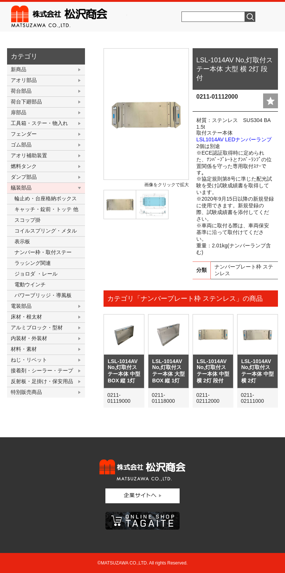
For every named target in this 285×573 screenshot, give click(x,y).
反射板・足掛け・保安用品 (42, 381)
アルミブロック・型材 (37, 327)
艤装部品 (21, 188)
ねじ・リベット (29, 360)
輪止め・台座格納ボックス (45, 198)
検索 (250, 16)
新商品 (18, 69)
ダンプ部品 (24, 177)
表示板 (22, 241)
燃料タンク (24, 166)
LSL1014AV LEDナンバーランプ (234, 139)
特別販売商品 (26, 392)
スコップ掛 (27, 220)
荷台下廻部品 (26, 102)
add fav (270, 100)
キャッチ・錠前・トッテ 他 (46, 209)
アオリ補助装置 (29, 155)
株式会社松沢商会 (69, 17)
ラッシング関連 (32, 263)
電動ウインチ (30, 284)
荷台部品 (21, 91)
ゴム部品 (21, 145)
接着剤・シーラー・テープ (42, 370)
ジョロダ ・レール (36, 274)
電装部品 (21, 306)
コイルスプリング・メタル (45, 231)
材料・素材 (24, 349)
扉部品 (18, 112)
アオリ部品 (24, 80)
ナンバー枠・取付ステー (43, 252)
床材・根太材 (26, 317)
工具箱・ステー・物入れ (39, 123)
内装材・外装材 (29, 338)
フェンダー (24, 134)
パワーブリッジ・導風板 (43, 295)
